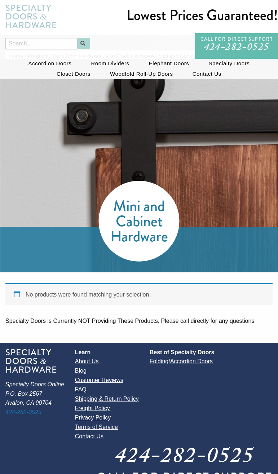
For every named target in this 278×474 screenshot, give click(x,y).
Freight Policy (92, 408)
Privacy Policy (93, 417)
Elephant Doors (169, 63)
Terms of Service (96, 427)
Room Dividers (110, 63)
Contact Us (207, 74)
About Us (87, 361)
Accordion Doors (50, 63)
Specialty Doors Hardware (31, 17)
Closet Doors (74, 74)
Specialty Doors (229, 63)
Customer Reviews (99, 380)
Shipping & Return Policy (107, 399)
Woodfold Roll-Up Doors (141, 74)
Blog (81, 371)
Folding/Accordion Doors (181, 361)
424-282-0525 (236, 48)
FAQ (81, 389)
